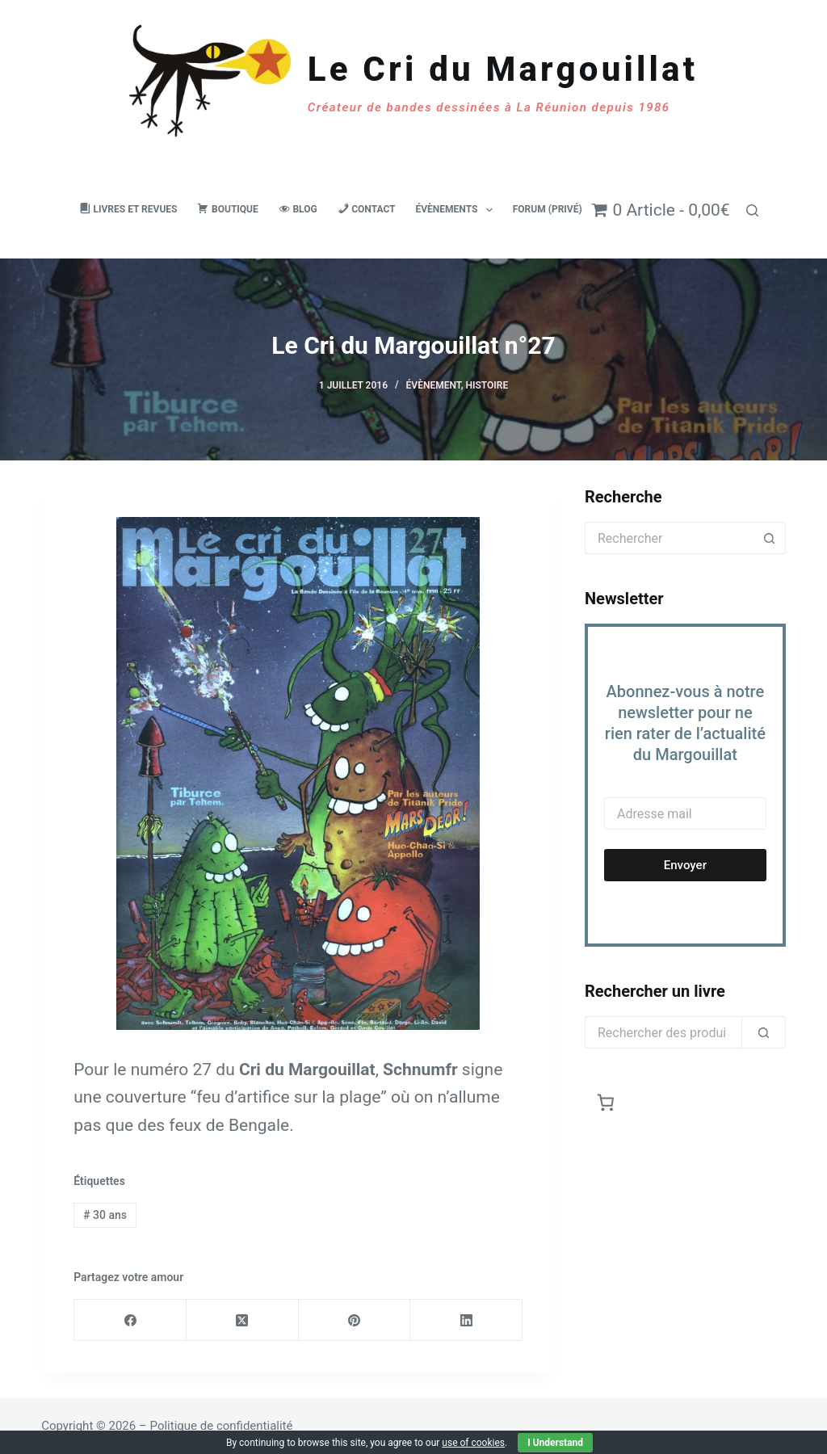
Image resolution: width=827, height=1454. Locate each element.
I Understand (555, 1442)
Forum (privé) (547, 209)
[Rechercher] (752, 210)
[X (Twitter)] (243, 1320)
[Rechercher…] (669, 538)
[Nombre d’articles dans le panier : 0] (606, 1102)
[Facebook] (130, 1320)
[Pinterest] (355, 1320)
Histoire (487, 385)
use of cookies (473, 1442)
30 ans (105, 1214)
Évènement (433, 385)
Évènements (457, 210)
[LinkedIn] (466, 1320)
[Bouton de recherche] (770, 538)
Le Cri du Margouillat (503, 69)
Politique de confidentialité (221, 1425)
